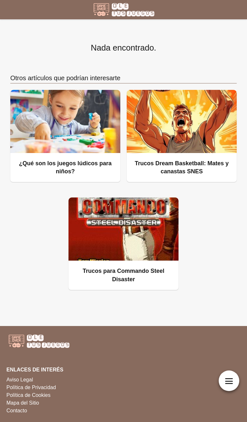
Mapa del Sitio (22, 403)
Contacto (16, 410)
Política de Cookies (28, 395)
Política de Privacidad (31, 387)
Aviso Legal (19, 379)
